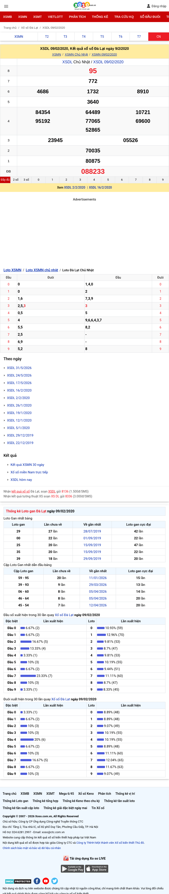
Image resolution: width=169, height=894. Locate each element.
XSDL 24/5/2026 (19, 375)
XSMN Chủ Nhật (76, 54)
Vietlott (55, 17)
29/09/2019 (92, 559)
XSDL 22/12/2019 (20, 443)
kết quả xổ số (21, 491)
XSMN (22, 17)
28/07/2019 (92, 531)
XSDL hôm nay (21, 480)
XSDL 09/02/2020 (108, 62)
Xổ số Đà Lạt (64, 615)
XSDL (67, 62)
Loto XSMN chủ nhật (42, 270)
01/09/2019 (92, 538)
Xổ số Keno (86, 793)
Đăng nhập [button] (156, 6)
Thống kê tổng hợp (45, 801)
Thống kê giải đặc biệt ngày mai (65, 808)
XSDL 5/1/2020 (18, 428)
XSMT (37, 17)
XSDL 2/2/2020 (74, 187)
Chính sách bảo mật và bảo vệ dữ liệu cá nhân (32, 848)
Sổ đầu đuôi (150, 17)
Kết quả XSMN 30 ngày (27, 465)
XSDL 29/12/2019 (20, 435)
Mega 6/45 (66, 793)
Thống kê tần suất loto (119, 801)
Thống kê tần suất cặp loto (21, 808)
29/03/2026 (98, 585)
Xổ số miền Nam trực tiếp (29, 472)
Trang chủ (9, 793)
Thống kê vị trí (125, 793)
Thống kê (100, 17)
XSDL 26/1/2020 (19, 405)
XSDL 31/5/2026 (19, 368)
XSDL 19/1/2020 (19, 413)
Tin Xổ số (97, 808)
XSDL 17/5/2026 (19, 383)
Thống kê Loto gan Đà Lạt (26, 511)
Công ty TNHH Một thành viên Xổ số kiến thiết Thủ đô (110, 842)
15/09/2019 (92, 545)
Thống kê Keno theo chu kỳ (81, 801)
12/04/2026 (98, 605)
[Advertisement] (84, 233)
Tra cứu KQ (124, 17)
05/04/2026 (98, 592)
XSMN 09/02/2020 (104, 54)
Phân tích (77, 17)
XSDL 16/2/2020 (100, 187)
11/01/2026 (98, 578)
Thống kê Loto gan (15, 801)
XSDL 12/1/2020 (19, 420)
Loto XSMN (12, 270)
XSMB (7, 17)
